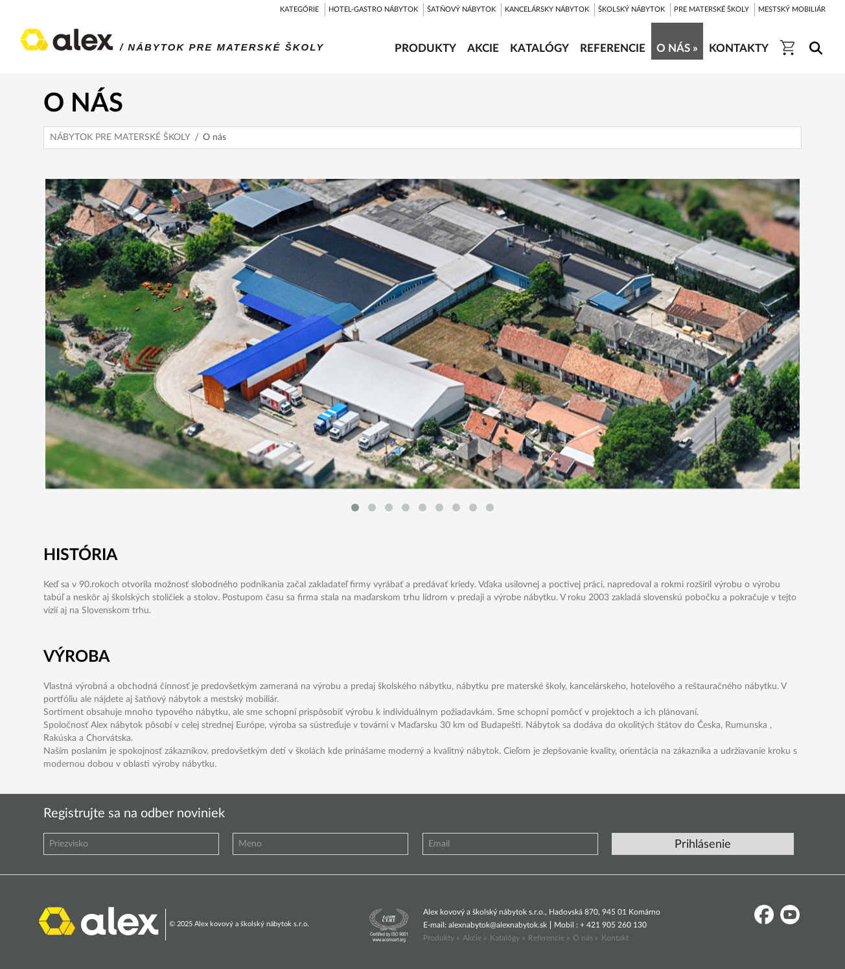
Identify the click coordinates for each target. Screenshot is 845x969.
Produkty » (441, 938)
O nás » (585, 938)
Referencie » (549, 938)
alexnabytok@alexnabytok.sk (497, 925)
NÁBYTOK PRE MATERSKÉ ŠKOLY (120, 137)
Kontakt (615, 938)
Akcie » (475, 938)
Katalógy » (507, 938)
